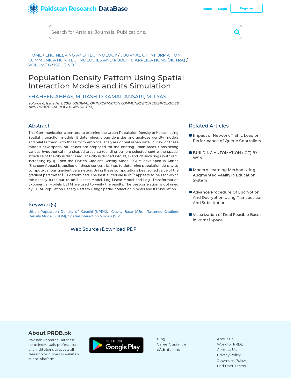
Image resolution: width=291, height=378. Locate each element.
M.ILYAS (156, 97)
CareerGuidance (171, 344)
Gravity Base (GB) (126, 212)
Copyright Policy (231, 360)
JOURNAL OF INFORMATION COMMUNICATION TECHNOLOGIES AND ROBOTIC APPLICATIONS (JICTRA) (106, 58)
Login (222, 9)
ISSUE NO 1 (65, 65)
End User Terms (231, 366)
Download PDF (119, 229)
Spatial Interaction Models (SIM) (95, 216)
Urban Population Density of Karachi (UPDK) (67, 212)
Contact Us (227, 350)
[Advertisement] (145, 261)
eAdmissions (168, 350)
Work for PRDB (230, 344)
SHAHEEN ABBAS (50, 97)
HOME (35, 55)
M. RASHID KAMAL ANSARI (109, 97)
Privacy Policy (229, 355)
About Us (225, 339)
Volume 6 (39, 65)
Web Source (85, 229)
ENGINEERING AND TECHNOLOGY (81, 55)
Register (246, 8)
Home (207, 9)
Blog (161, 339)
